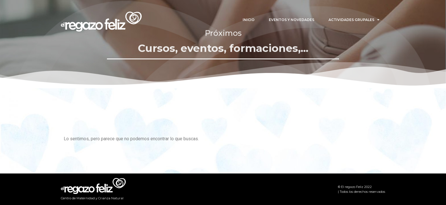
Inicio (249, 20)
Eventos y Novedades (291, 20)
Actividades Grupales (354, 19)
